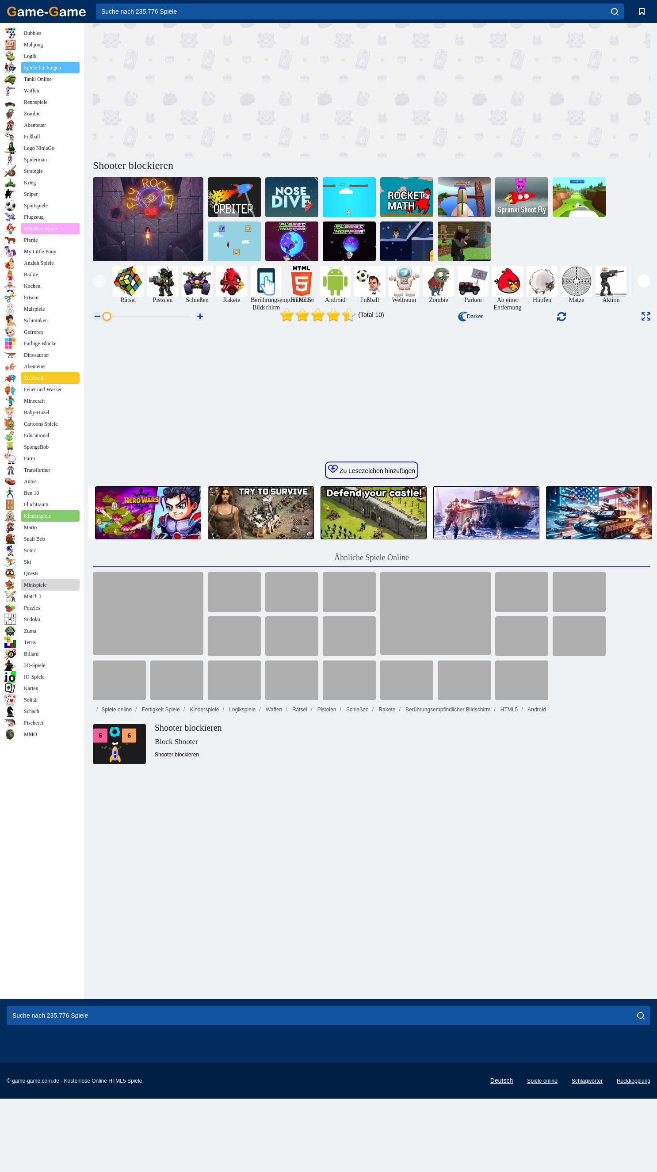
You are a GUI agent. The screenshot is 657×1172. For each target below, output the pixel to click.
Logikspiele (242, 877)
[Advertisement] (232, 90)
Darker (470, 316)
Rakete (386, 877)
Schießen (357, 877)
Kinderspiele (203, 877)
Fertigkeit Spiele (160, 877)
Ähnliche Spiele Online (371, 724)
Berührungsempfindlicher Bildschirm (447, 877)
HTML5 (508, 877)
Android (536, 877)
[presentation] (99, 281)
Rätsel (299, 877)
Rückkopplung (633, 1154)
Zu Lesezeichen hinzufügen (371, 636)
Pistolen (326, 877)
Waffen (273, 877)
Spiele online (116, 877)
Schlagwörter (587, 1154)
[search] (614, 11)
